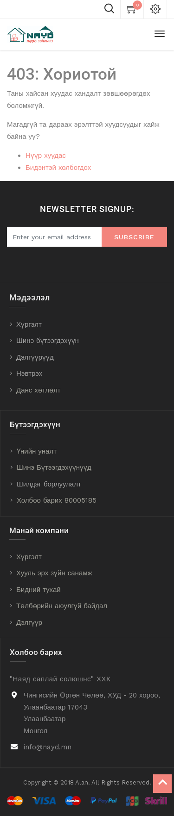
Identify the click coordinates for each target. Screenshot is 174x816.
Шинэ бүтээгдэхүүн (47, 340)
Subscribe (134, 237)
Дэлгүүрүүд (35, 357)
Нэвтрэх (29, 373)
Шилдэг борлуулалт (49, 484)
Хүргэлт (29, 324)
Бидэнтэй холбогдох (58, 167)
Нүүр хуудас (46, 155)
